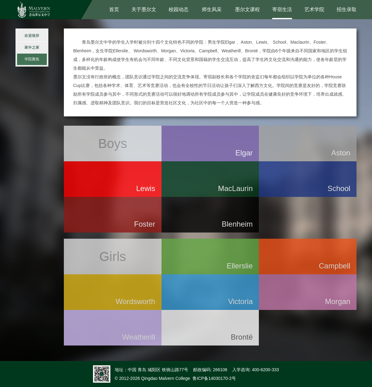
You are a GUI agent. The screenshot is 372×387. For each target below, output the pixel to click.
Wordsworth (135, 301)
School (338, 188)
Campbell (334, 266)
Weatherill (138, 337)
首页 (114, 9)
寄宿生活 (282, 9)
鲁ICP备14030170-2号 (214, 378)
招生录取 (346, 9)
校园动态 (178, 9)
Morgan (337, 301)
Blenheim (237, 224)
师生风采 (212, 9)
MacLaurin (235, 188)
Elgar (244, 153)
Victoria (240, 301)
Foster (144, 224)
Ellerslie (240, 266)
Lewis (145, 188)
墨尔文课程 (247, 9)
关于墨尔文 (143, 9)
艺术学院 (314, 9)
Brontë (242, 337)
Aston (340, 153)
